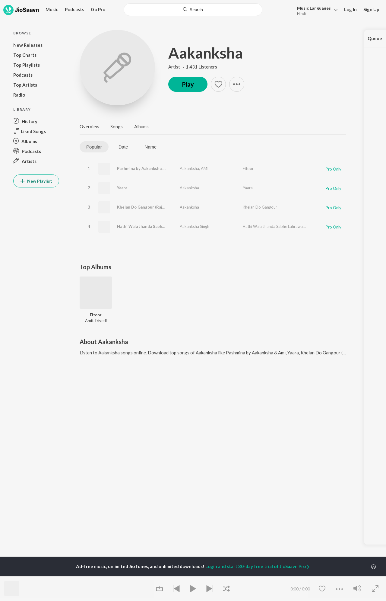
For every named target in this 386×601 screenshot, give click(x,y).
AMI (204, 168)
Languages (314, 8)
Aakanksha (205, 53)
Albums (141, 126)
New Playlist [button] (36, 181)
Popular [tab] (94, 146)
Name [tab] (150, 146)
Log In (350, 9)
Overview (89, 126)
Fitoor (248, 168)
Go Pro (98, 9)
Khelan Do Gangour (260, 207)
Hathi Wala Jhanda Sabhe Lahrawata (151, 226)
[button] (315, 10)
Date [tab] (123, 146)
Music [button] (52, 9)
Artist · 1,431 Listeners (192, 66)
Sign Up (371, 9)
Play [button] (188, 84)
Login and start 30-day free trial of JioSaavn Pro (257, 566)
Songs (116, 126)
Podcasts (74, 9)
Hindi (301, 13)
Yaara (122, 187)
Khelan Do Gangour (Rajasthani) (147, 207)
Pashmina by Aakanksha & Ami (145, 168)
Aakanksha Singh (194, 226)
